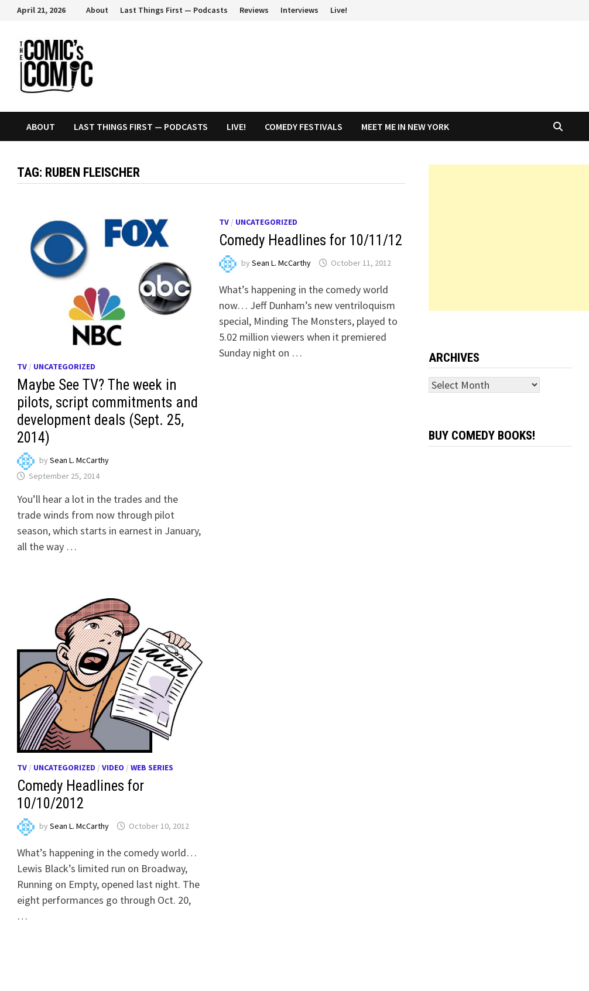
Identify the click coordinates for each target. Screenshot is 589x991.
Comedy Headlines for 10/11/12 (310, 240)
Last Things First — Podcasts (174, 10)
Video (113, 767)
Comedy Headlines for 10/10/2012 (80, 794)
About (97, 10)
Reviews (254, 10)
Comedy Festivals (304, 126)
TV (22, 366)
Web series (152, 767)
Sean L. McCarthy (79, 460)
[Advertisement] (509, 237)
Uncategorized (64, 366)
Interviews (299, 10)
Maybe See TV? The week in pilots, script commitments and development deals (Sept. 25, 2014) (107, 411)
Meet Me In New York (405, 126)
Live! (338, 10)
